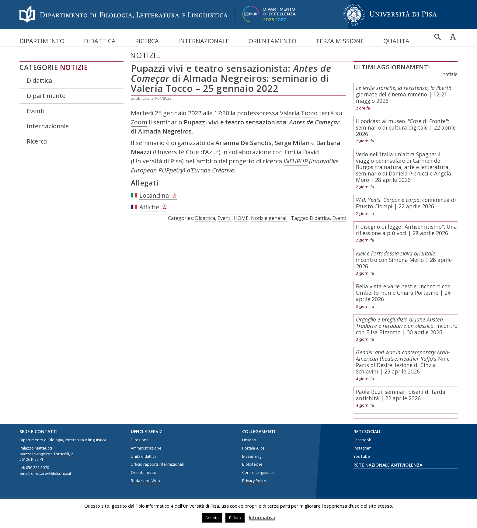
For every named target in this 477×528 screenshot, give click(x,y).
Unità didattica (143, 456)
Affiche (149, 207)
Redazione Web (145, 480)
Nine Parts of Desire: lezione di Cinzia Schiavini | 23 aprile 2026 (403, 362)
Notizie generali (269, 218)
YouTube (361, 456)
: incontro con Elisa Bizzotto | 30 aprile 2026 (407, 326)
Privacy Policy (254, 480)
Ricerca (147, 41)
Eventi (35, 111)
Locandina (154, 195)
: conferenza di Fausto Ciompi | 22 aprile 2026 (406, 203)
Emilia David (301, 152)
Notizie (74, 67)
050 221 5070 (37, 467)
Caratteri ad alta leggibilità (453, 36)
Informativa (262, 517)
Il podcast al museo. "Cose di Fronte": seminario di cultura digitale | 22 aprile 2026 (406, 127)
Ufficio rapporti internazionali (157, 464)
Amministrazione (146, 448)
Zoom (139, 122)
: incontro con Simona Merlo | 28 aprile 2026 (404, 260)
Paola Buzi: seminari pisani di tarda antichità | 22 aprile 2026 (400, 395)
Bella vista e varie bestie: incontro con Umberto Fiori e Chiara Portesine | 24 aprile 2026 (403, 293)
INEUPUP (296, 161)
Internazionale (203, 41)
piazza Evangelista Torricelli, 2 (46, 454)
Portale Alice (253, 448)
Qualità (396, 41)
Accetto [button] (212, 517)
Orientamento (272, 41)
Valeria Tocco (299, 113)
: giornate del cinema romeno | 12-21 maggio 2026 (404, 94)
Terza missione (340, 41)
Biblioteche (252, 464)
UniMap (249, 440)
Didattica (100, 41)
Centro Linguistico (258, 472)
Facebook (362, 440)
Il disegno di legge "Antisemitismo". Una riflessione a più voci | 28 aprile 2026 (406, 230)
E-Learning (251, 456)
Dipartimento (41, 41)
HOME (241, 218)
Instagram (362, 448)
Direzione (140, 440)
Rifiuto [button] (235, 517)
